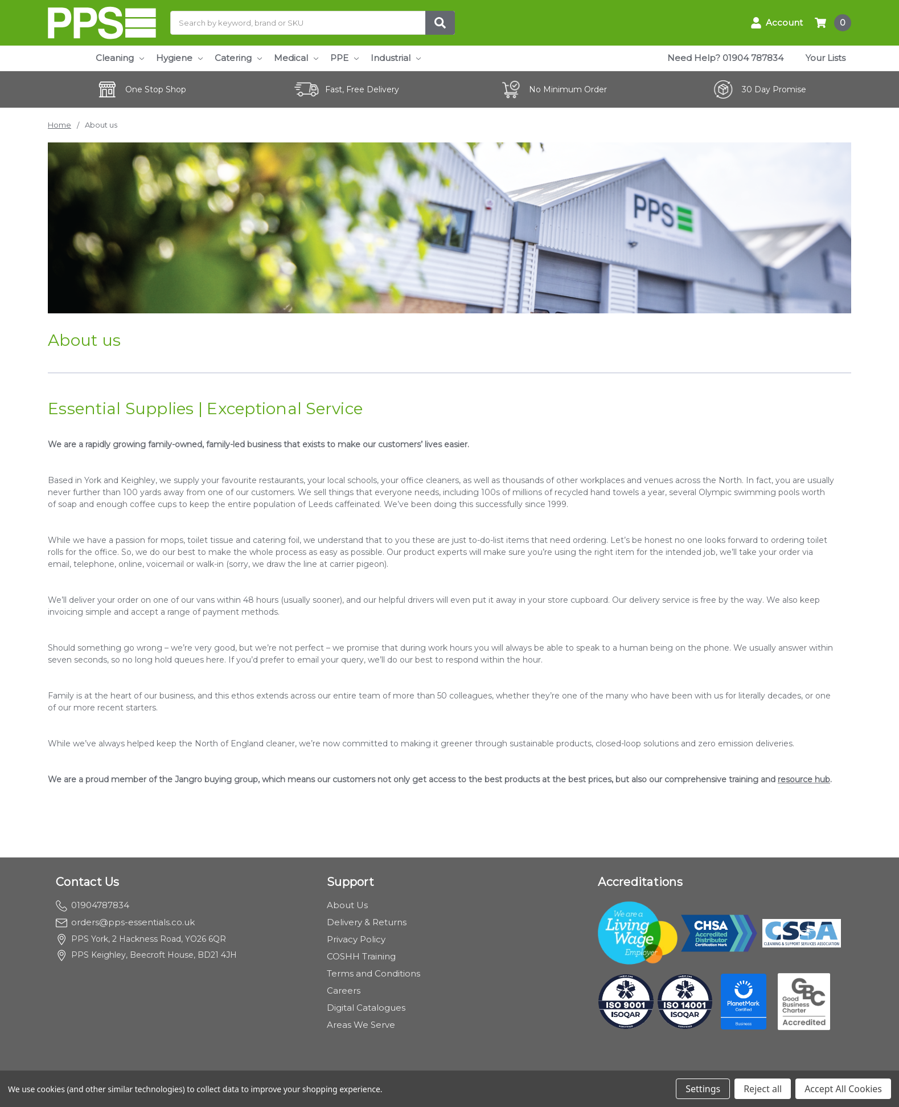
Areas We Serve (361, 1024)
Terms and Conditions (373, 973)
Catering (238, 57)
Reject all (763, 1089)
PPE (344, 57)
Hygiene (179, 57)
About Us (347, 905)
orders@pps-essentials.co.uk (125, 922)
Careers (343, 990)
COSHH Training (361, 956)
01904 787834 (753, 57)
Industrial (396, 57)
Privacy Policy (356, 939)
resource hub (804, 779)
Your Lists (825, 57)
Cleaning (120, 57)
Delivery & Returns (367, 922)
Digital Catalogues (366, 1007)
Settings (702, 1089)
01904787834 (92, 905)
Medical (296, 57)
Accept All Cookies (843, 1089)
